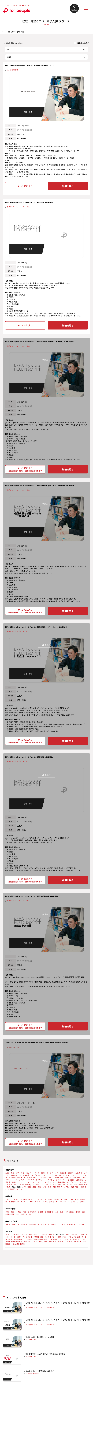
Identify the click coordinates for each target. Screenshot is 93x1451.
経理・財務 (20, 32)
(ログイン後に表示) (24, 130)
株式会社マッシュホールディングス (18, 207)
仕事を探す (11, 32)
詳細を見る (68, 186)
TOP (4, 32)
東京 (19, 125)
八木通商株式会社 (13, 70)
